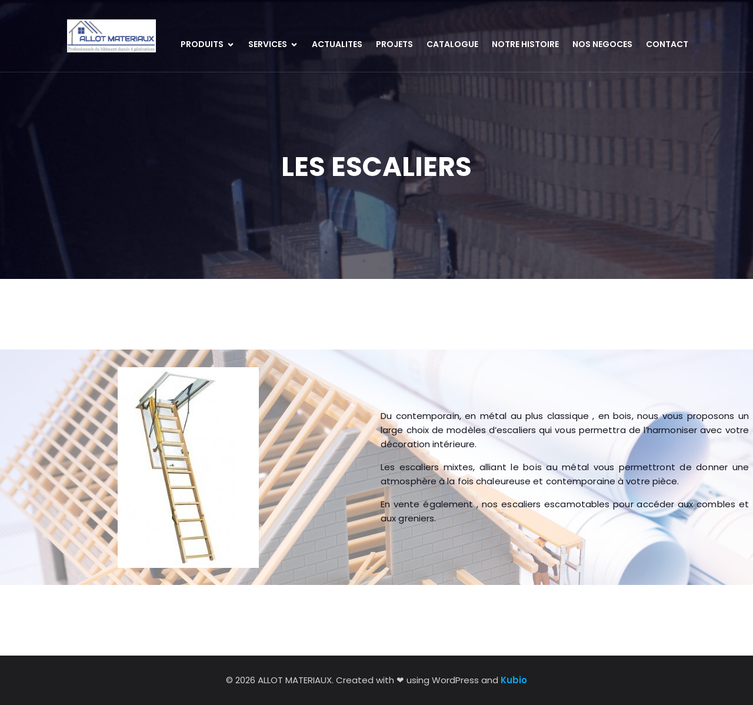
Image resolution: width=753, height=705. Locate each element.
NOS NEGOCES (602, 44)
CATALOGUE (452, 44)
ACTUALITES (337, 44)
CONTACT (667, 44)
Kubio (514, 680)
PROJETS (394, 44)
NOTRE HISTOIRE (525, 44)
